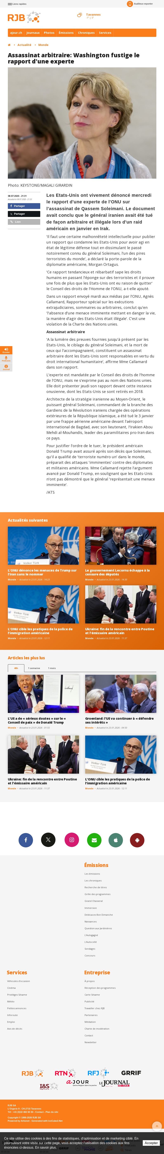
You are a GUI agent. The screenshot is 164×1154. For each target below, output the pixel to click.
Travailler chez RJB (95, 1008)
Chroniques (86, 33)
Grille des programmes (97, 894)
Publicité (89, 1001)
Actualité (24, 45)
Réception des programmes (100, 987)
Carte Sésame (92, 994)
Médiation (90, 1021)
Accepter (151, 1143)
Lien (15, 221)
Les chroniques (93, 880)
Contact (89, 1035)
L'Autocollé (91, 942)
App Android (137, 840)
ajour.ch (16, 33)
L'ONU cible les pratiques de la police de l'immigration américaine (40, 631)
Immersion (91, 908)
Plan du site (52, 1112)
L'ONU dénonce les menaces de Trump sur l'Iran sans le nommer (42, 572)
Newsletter (91, 1042)
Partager (17, 205)
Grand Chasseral (94, 901)
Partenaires (91, 1015)
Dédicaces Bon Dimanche (99, 914)
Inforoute (12, 1015)
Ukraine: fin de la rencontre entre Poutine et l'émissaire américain (119, 631)
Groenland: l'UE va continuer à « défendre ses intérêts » (119, 720)
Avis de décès (14, 1028)
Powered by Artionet (18, 1121)
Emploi (11, 1021)
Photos (49, 33)
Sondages (90, 948)
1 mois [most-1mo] (52, 668)
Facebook (26, 840)
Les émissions (92, 873)
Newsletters (94, 840)
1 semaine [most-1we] (34, 668)
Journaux (33, 33)
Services (105, 33)
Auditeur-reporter (140, 4)
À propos (89, 981)
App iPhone (116, 840)
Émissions (66, 33)
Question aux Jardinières (98, 928)
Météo (10, 1001)
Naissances (91, 921)
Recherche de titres (96, 887)
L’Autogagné (91, 935)
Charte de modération (97, 1028)
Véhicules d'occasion (18, 981)
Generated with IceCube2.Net (47, 1121)
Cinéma (11, 987)
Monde (43, 45)
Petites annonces (16, 1008)
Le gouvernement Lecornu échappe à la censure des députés (117, 572)
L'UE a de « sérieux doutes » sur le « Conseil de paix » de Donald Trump (37, 720)
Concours (90, 955)
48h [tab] (16, 668)
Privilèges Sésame (17, 994)
